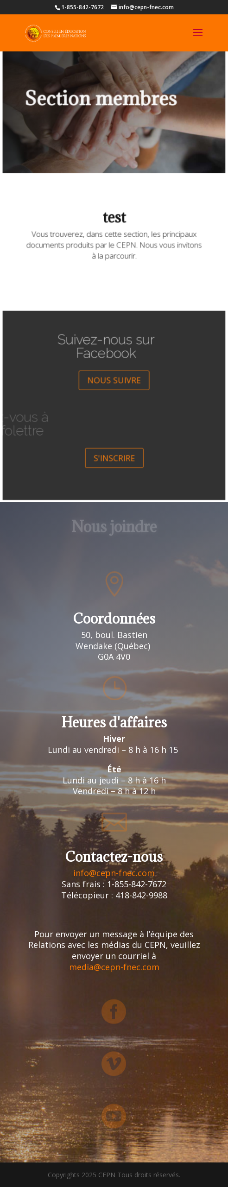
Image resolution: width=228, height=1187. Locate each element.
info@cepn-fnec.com (114, 872)
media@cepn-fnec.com (114, 966)
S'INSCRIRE (114, 451)
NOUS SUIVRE (113, 383)
